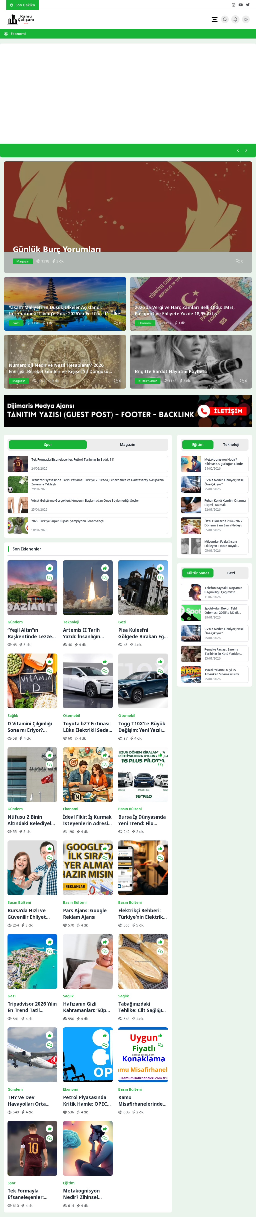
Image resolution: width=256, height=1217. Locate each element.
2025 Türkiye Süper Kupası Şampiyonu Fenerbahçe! (69, 523)
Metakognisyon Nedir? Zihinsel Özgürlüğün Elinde (84, 1075)
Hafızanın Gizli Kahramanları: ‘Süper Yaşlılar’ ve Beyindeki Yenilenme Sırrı (87, 923)
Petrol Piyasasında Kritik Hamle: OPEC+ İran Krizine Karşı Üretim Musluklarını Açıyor (86, 999)
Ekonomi (18, 33)
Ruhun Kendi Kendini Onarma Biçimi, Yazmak (221, 505)
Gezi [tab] (231, 575)
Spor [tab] (48, 446)
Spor (12, 1064)
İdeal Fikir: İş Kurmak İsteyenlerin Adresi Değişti (87, 770)
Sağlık (13, 683)
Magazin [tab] (128, 446)
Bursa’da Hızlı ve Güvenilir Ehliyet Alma (27, 847)
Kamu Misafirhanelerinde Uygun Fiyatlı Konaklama (140, 999)
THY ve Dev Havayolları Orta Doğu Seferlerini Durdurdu (27, 999)
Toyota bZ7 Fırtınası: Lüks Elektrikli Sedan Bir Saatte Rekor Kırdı (87, 694)
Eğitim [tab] (198, 446)
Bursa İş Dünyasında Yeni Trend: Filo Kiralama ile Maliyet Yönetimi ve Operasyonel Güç (142, 770)
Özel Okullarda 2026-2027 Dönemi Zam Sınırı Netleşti (224, 525)
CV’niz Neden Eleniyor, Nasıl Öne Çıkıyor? (225, 484)
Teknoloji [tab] (231, 446)
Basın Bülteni (130, 759)
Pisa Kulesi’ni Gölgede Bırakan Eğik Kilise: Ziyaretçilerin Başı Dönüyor (143, 618)
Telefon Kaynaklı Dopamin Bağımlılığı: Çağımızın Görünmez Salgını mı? (224, 593)
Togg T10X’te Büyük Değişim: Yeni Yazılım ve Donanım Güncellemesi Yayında (142, 694)
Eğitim (68, 1064)
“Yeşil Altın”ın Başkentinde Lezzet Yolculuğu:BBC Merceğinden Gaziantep (31, 618)
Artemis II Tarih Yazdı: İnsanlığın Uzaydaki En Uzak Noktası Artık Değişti (87, 618)
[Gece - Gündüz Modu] (246, 22)
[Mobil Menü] (214, 20)
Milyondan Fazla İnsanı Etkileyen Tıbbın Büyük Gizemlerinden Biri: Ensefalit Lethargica (225, 546)
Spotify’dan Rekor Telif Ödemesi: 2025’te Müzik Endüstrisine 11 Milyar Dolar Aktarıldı (225, 614)
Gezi (122, 607)
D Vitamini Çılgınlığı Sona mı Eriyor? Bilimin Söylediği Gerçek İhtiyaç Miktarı (30, 694)
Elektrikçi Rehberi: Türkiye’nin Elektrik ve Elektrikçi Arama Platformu (140, 847)
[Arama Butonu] (225, 19)
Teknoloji (71, 607)
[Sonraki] (245, 151)
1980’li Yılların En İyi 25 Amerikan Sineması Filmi (222, 675)
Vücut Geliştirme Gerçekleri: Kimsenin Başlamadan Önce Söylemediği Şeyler (86, 503)
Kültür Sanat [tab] (197, 575)
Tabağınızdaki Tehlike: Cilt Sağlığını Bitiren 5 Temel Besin (143, 923)
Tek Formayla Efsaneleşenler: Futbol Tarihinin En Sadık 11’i (74, 462)
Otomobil (71, 683)
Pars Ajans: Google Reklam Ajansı (85, 847)
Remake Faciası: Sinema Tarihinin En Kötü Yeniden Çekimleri (223, 655)
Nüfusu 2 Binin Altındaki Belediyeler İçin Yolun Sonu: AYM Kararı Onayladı (32, 770)
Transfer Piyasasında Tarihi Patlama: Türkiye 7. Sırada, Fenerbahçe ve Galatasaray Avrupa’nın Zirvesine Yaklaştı (92, 484)
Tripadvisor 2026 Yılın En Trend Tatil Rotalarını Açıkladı (32, 923)
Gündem (15, 607)
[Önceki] (235, 151)
